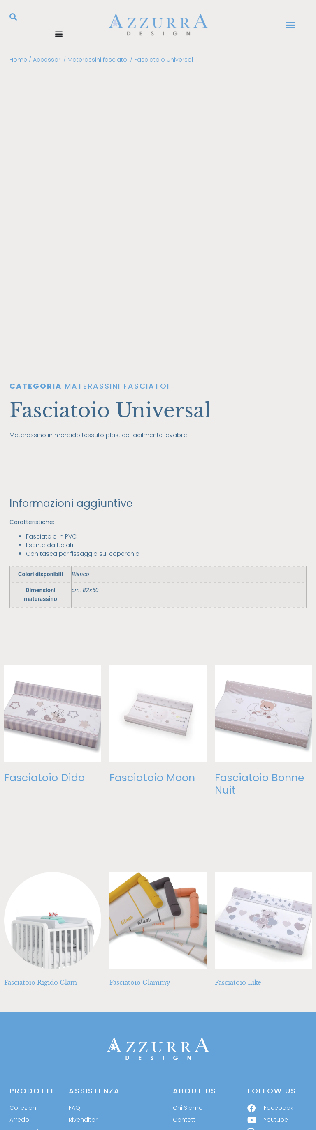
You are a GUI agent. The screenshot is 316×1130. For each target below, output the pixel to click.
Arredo (19, 1046)
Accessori (47, 59)
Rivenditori (84, 1046)
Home (18, 59)
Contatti (185, 1046)
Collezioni (23, 1034)
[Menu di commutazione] (59, 34)
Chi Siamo (188, 1034)
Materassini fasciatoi (97, 59)
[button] (13, 17)
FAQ (74, 1034)
